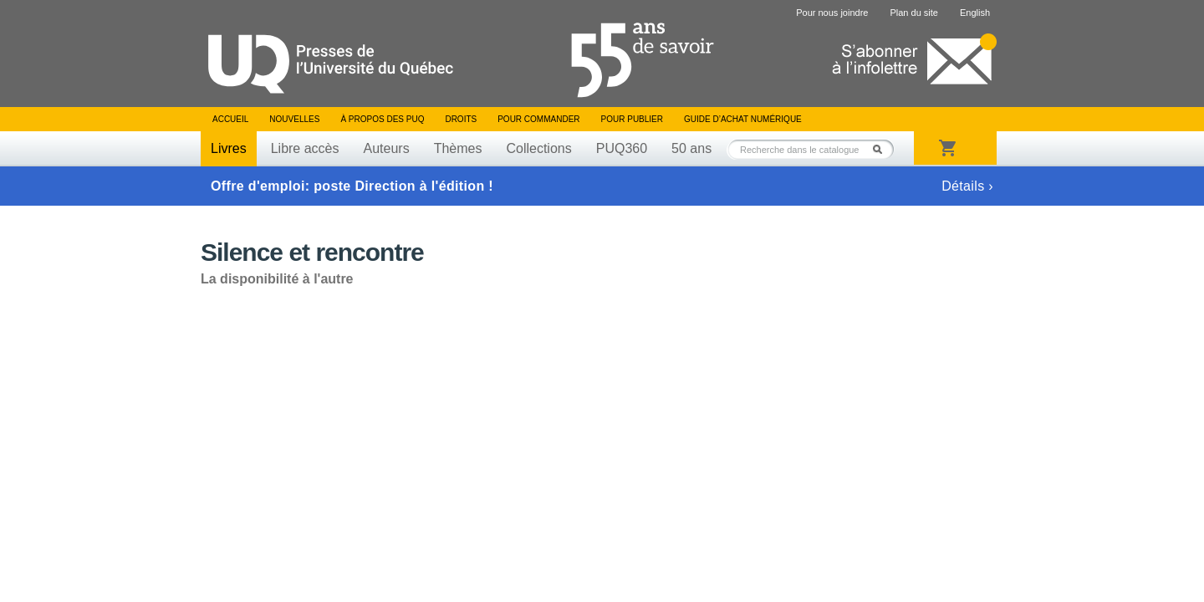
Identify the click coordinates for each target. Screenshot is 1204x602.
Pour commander (538, 119)
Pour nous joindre (832, 13)
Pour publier (632, 119)
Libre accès (305, 148)
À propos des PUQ (382, 119)
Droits (461, 119)
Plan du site (913, 13)
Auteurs (387, 148)
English (975, 13)
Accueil (230, 119)
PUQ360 (621, 148)
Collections (538, 148)
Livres (229, 148)
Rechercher (882, 149)
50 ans (691, 148)
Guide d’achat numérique (743, 119)
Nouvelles (294, 119)
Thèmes (458, 148)
